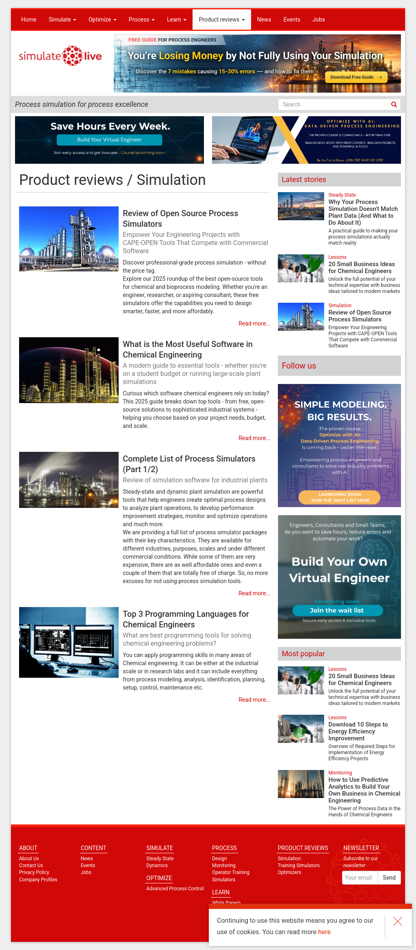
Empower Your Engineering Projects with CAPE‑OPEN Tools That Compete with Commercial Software (362, 337)
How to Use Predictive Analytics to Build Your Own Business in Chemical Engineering (364, 790)
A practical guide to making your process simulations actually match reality (363, 237)
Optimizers (289, 872)
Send (389, 877)
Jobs (318, 19)
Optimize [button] (103, 19)
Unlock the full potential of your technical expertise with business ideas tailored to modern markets (364, 285)
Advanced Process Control (175, 888)
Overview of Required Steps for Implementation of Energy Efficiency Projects (361, 752)
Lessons (337, 257)
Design (219, 858)
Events (292, 19)
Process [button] (142, 19)
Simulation (339, 305)
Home (29, 19)
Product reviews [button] (222, 19)
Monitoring (340, 773)
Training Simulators (299, 865)
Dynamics (157, 865)
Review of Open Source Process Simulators (196, 232)
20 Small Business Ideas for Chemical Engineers (361, 267)
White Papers (226, 903)
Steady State (341, 195)
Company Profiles (38, 880)
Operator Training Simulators (230, 876)
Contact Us (31, 865)
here (324, 932)
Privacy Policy (34, 872)
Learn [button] (177, 19)
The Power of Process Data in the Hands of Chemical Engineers (364, 812)
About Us (29, 858)
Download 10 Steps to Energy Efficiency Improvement (358, 731)
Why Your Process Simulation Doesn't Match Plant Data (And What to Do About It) (363, 212)
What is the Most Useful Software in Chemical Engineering (196, 363)
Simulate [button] (62, 19)
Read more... (254, 323)
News (264, 19)
